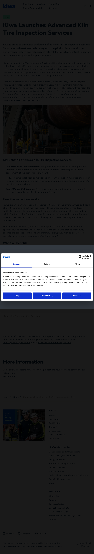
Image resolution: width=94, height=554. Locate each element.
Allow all (77, 296)
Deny (17, 296)
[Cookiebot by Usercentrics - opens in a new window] (80, 257)
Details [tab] (47, 264)
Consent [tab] (16, 264)
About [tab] (77, 264)
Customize (47, 296)
